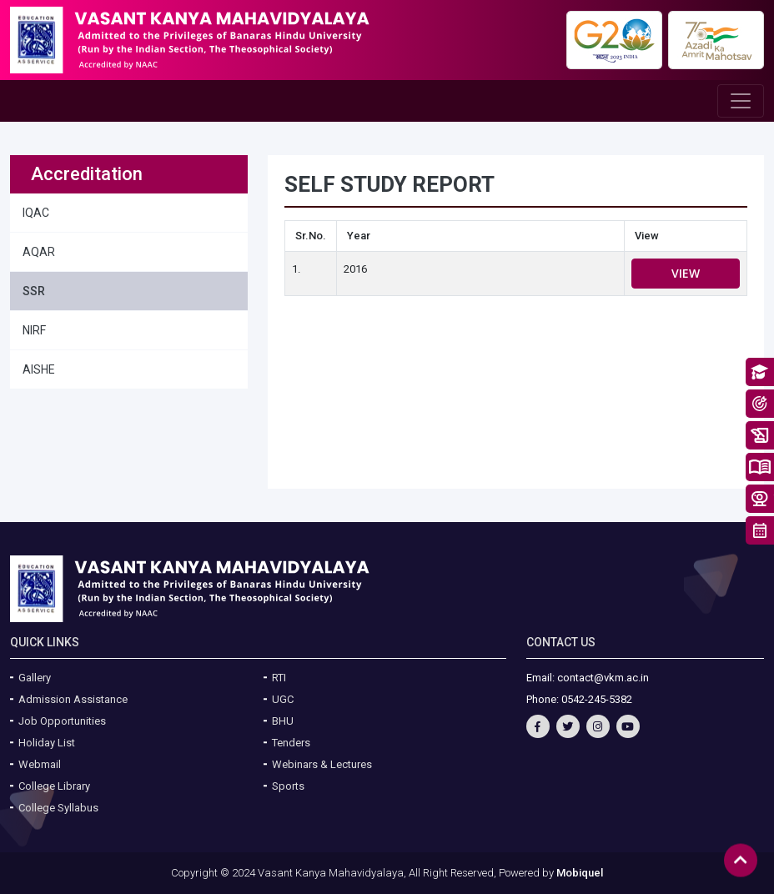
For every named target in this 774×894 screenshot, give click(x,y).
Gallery (34, 677)
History (760, 435)
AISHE (39, 369)
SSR (34, 291)
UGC (283, 699)
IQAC (36, 212)
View (685, 273)
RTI (279, 677)
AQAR (39, 252)
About (760, 371)
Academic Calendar (760, 530)
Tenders (291, 742)
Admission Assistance (73, 699)
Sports (288, 786)
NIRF (34, 330)
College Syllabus (58, 807)
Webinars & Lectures (322, 764)
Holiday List (46, 742)
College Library (54, 786)
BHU (283, 721)
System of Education (760, 467)
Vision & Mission (760, 403)
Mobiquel (579, 872)
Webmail (39, 764)
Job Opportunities (62, 721)
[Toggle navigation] (740, 101)
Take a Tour (760, 498)
